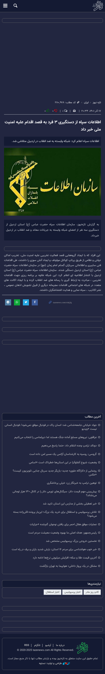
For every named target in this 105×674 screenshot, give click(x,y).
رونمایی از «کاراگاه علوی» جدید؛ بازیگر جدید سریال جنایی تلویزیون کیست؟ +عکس (55, 472)
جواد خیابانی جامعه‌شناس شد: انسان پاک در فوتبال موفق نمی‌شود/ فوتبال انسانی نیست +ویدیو (51, 427)
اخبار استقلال (52, 592)
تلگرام (37, 645)
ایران (86, 103)
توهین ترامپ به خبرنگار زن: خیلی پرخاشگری (72, 483)
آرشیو (48, 645)
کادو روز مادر (92, 592)
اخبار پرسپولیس (72, 592)
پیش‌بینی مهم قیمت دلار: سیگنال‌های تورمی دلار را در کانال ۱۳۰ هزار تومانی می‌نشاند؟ (55, 493)
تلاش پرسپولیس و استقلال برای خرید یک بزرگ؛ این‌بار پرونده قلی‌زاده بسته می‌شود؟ (55, 514)
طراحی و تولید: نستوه (54, 663)
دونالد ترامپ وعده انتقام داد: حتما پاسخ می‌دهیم (69, 445)
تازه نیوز (52, 6)
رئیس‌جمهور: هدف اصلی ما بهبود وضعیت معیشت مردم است (62, 532)
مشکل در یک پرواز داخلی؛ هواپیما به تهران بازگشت (68, 566)
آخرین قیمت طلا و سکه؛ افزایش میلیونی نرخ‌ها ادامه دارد (65, 557)
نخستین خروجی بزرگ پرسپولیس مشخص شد (71, 541)
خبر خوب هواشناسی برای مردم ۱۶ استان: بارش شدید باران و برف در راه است (54, 549)
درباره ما (60, 645)
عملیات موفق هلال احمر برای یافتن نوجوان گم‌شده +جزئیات (63, 524)
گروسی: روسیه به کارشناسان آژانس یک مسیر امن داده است (63, 454)
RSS (26, 645)
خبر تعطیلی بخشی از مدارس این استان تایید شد (70, 503)
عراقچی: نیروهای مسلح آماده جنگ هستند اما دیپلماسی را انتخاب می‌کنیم (55, 437)
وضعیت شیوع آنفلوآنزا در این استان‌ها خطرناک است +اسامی (63, 462)
